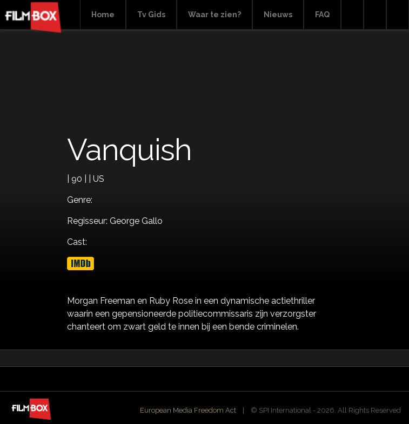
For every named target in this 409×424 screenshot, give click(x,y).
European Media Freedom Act (188, 410)
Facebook (375, 15)
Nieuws (278, 14)
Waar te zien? (214, 14)
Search (352, 15)
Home (103, 14)
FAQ (322, 14)
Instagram (397, 15)
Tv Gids (151, 14)
